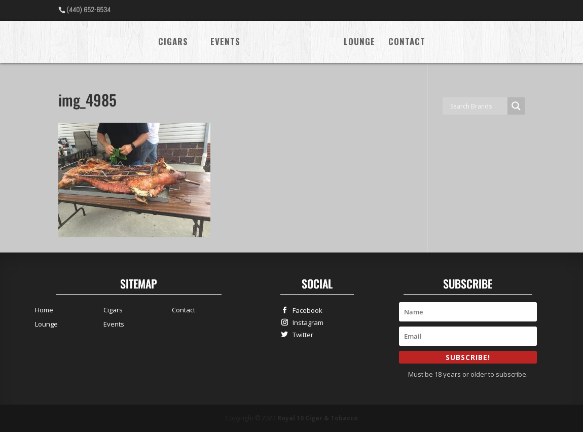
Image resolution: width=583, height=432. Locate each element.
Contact (406, 43)
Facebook (305, 310)
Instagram (305, 322)
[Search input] (477, 106)
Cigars (173, 43)
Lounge (359, 43)
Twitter (300, 334)
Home (44, 309)
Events (225, 43)
